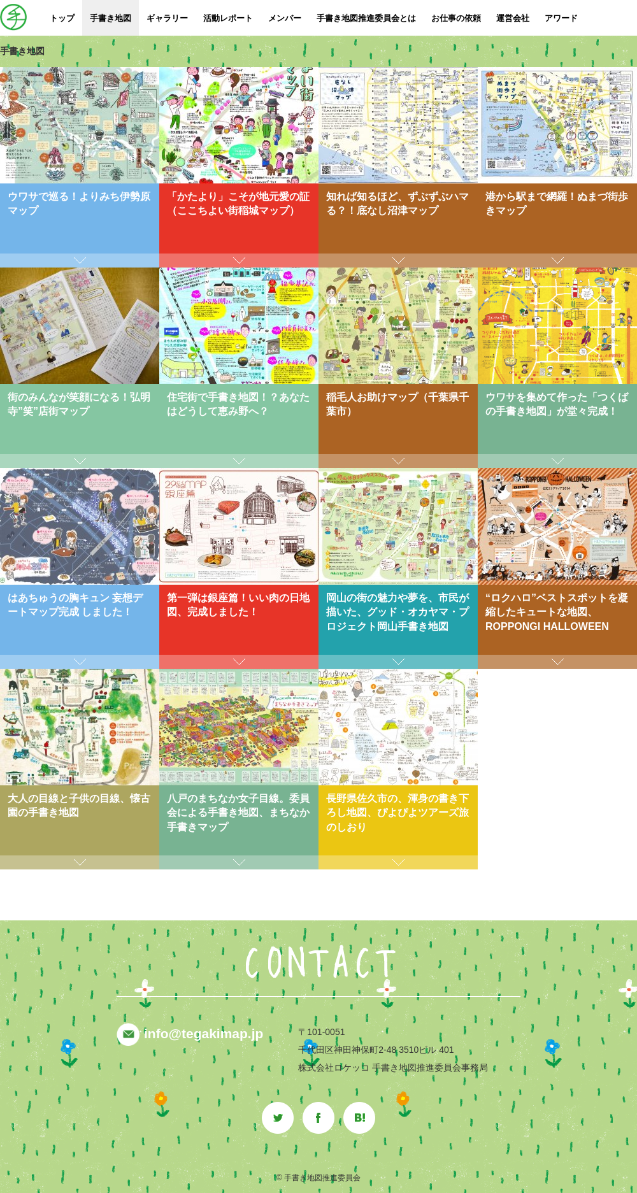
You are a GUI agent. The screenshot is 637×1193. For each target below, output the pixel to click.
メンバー (284, 18)
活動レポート (228, 18)
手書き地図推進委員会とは (366, 18)
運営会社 (512, 18)
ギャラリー (167, 18)
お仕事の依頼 (456, 18)
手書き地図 (110, 18)
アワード (561, 18)
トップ (62, 18)
